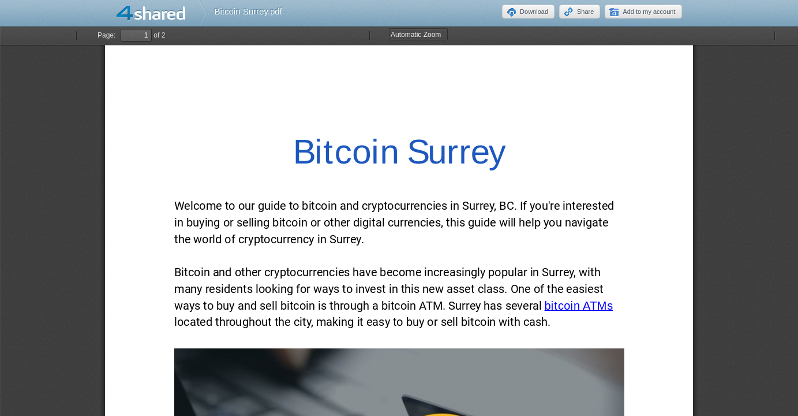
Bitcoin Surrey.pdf (248, 11)
